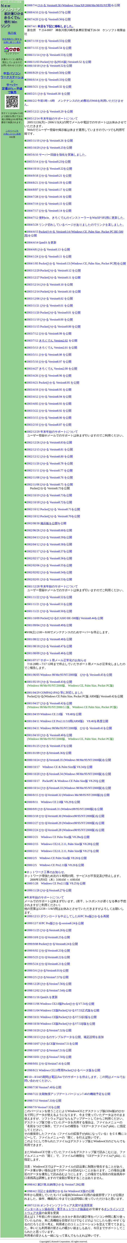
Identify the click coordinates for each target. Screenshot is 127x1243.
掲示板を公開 (49, 523)
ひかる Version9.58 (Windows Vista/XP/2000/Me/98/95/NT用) (74, 5)
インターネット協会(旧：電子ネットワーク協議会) (57, 1209)
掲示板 (12, 32)
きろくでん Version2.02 (53, 340)
